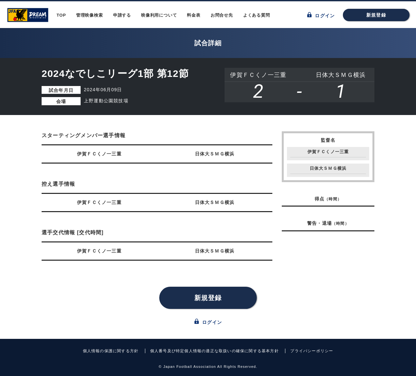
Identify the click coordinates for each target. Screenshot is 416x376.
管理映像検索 (89, 15)
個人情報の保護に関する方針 (111, 351)
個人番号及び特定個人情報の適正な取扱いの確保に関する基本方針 (214, 351)
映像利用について (159, 15)
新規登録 (376, 15)
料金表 (193, 15)
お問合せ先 (222, 15)
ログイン (321, 15)
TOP (61, 15)
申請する (122, 15)
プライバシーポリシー (311, 351)
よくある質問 (256, 15)
